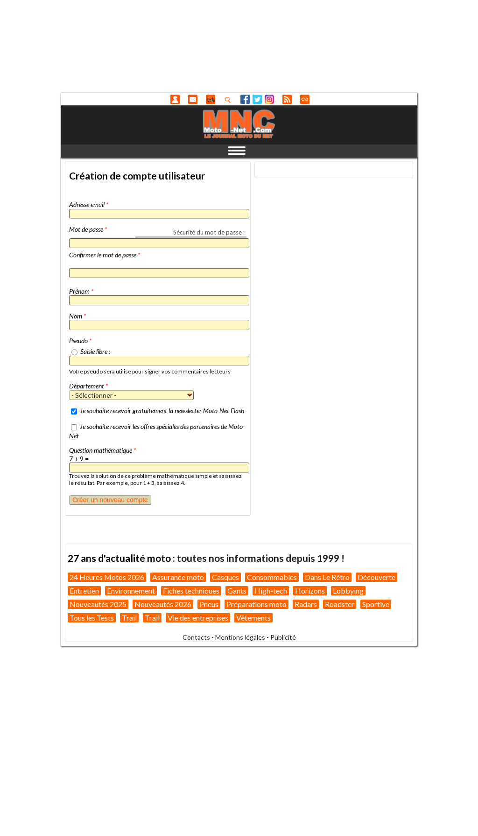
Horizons (310, 590)
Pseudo (80, 341)
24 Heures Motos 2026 (107, 577)
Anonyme (175, 99)
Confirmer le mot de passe (104, 255)
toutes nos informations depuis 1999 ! (260, 558)
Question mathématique (102, 450)
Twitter (257, 99)
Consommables (272, 577)
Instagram (269, 99)
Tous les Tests (92, 617)
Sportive (375, 604)
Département (88, 386)
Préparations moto (256, 604)
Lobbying (348, 590)
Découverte (376, 577)
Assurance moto (178, 577)
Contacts (196, 637)
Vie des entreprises (198, 617)
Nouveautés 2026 (162, 604)
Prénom (81, 291)
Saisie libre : (95, 351)
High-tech (270, 590)
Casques (225, 577)
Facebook (245, 99)
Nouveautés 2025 (98, 604)
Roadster (339, 604)
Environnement (131, 590)
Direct (304, 99)
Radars (306, 604)
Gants (236, 590)
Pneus (208, 604)
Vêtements (253, 617)
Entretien (84, 590)
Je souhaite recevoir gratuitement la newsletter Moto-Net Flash (162, 411)
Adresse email (88, 204)
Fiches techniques (191, 590)
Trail (129, 617)
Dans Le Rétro (327, 577)
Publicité (283, 637)
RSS (287, 99)
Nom (77, 316)
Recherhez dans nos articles (229, 99)
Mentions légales (240, 637)
